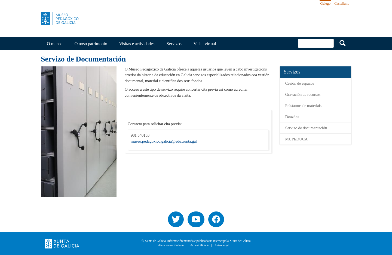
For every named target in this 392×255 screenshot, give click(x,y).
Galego (325, 3)
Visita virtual (205, 43)
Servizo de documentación (306, 128)
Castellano (341, 3)
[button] (79, 131)
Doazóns (292, 117)
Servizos (174, 43)
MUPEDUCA (296, 139)
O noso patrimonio (91, 43)
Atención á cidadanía (171, 245)
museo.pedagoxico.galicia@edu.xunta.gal (164, 141)
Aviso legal (222, 245)
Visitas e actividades (136, 43)
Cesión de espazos (299, 83)
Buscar (342, 43)
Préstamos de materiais (303, 105)
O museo (55, 43)
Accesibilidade (199, 245)
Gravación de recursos (303, 94)
